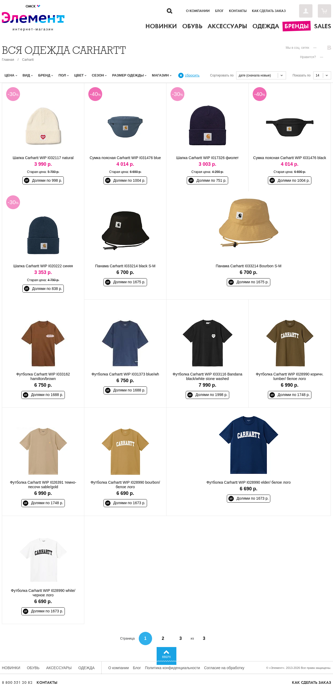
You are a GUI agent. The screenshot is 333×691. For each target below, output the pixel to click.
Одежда (86, 668)
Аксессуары (59, 668)
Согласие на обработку (224, 668)
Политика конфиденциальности (172, 668)
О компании (198, 11)
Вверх (166, 657)
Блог (219, 11)
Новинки (11, 668)
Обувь (33, 668)
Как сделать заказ (269, 11)
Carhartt (28, 60)
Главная (8, 60)
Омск (33, 6)
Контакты (238, 11)
